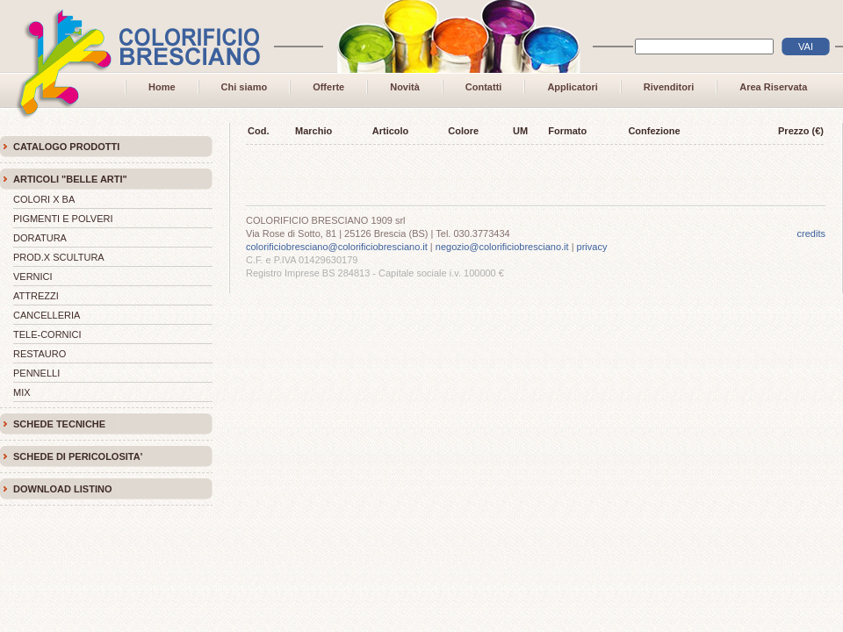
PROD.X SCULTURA (58, 257)
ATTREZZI (36, 296)
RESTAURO (39, 353)
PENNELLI (36, 373)
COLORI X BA (44, 199)
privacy (592, 246)
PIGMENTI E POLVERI (63, 218)
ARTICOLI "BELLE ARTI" (70, 179)
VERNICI (33, 276)
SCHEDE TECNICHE (59, 424)
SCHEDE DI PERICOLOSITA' (77, 456)
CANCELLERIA (46, 315)
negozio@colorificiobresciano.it (502, 246)
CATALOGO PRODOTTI (66, 146)
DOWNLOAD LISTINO (62, 489)
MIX (22, 392)
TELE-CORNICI (47, 334)
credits (811, 233)
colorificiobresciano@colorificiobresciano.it (337, 246)
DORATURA (40, 238)
